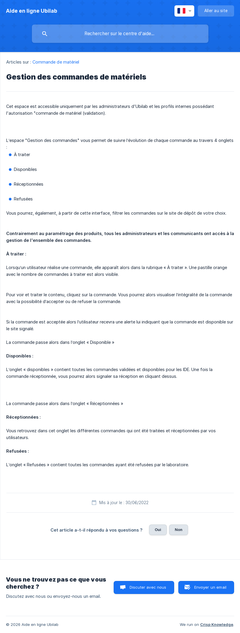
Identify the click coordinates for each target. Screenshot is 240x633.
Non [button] (178, 529)
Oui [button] (158, 529)
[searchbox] (120, 34)
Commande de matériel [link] (55, 61)
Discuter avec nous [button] (148, 587)
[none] (31, 11)
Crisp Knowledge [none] (216, 624)
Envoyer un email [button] (210, 587)
